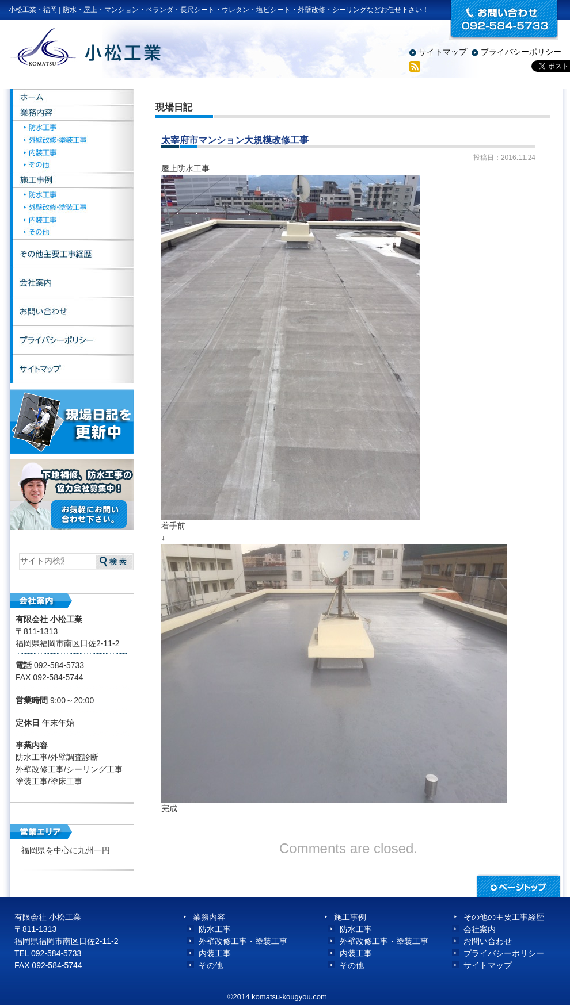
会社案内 (73, 284)
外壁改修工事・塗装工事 (243, 941)
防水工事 (73, 130)
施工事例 (73, 182)
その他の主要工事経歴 (503, 917)
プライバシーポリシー (521, 51)
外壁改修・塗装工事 (73, 142)
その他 (73, 169)
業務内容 (73, 115)
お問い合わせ (73, 313)
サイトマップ (443, 51)
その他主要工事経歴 (73, 255)
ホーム (73, 97)
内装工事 (73, 156)
